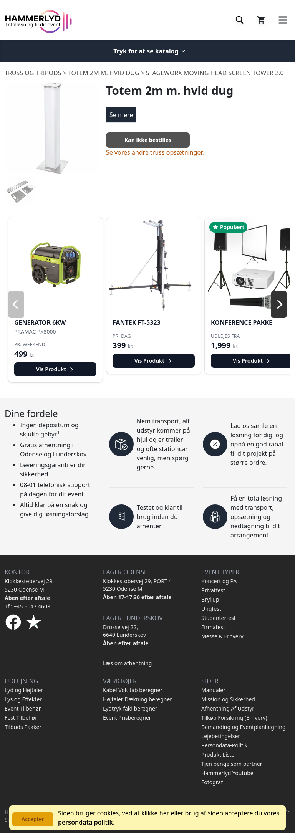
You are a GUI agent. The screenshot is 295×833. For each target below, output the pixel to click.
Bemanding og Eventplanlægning (243, 727)
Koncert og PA (219, 581)
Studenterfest (218, 617)
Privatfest (213, 590)
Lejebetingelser (220, 736)
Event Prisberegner (127, 717)
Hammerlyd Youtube (227, 773)
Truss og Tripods (33, 73)
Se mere (121, 115)
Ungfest (211, 608)
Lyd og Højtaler (24, 690)
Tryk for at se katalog (149, 51)
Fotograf (212, 782)
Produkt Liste (217, 754)
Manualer (213, 690)
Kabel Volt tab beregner (132, 690)
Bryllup (210, 599)
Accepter (33, 819)
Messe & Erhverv (222, 636)
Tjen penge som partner (231, 763)
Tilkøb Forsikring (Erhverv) (234, 717)
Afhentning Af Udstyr (227, 708)
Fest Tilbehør (21, 717)
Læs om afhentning (127, 663)
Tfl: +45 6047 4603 (27, 606)
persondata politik (85, 822)
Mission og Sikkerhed (228, 699)
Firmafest (213, 627)
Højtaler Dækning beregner (137, 699)
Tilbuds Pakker (23, 727)
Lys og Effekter (23, 699)
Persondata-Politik (224, 745)
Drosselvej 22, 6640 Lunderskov (124, 630)
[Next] (279, 304)
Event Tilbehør (23, 708)
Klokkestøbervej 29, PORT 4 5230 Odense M (137, 584)
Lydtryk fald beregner (130, 708)
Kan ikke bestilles (147, 140)
